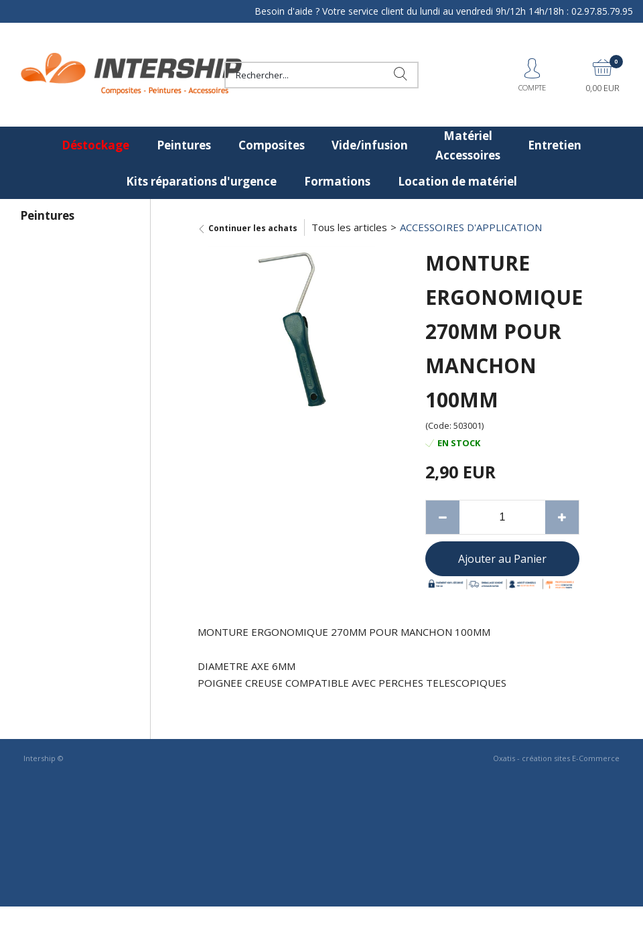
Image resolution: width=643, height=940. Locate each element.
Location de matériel (457, 181)
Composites (271, 145)
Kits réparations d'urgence (201, 181)
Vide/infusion (370, 145)
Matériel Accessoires (467, 145)
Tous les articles (349, 227)
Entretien (554, 145)
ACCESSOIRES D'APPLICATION (471, 227)
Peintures (184, 145)
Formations (337, 181)
